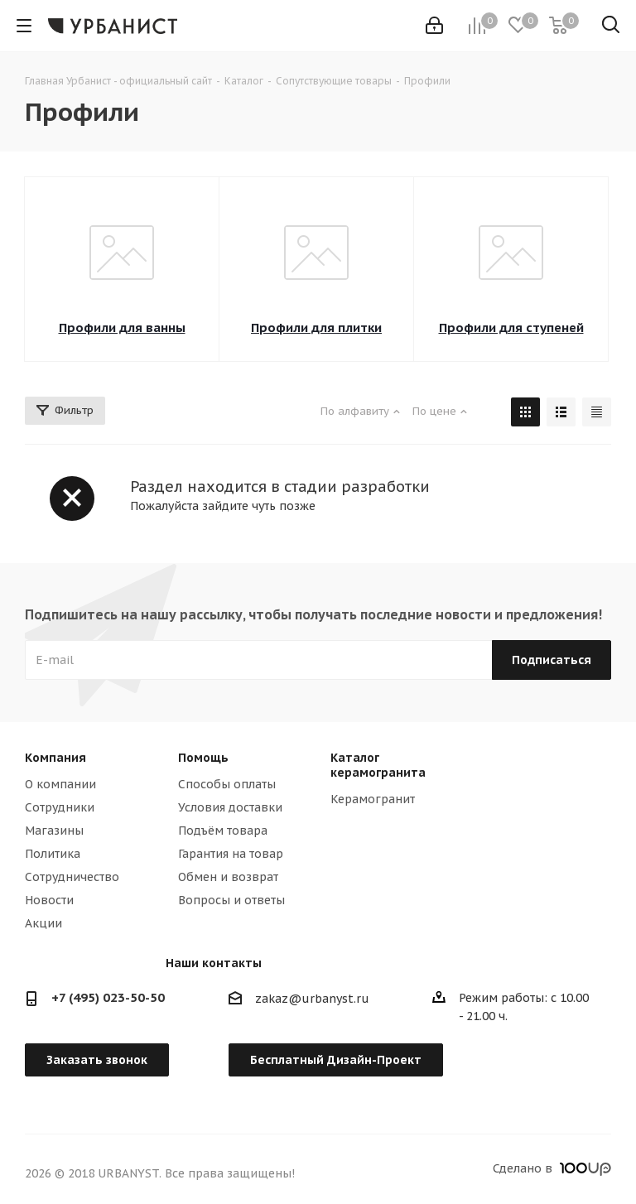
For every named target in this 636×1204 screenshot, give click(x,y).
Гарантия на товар (230, 853)
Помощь (203, 757)
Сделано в (552, 1168)
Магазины (54, 830)
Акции (43, 923)
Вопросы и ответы (231, 900)
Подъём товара (222, 830)
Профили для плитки (316, 327)
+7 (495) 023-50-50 (108, 997)
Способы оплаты (227, 784)
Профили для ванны (122, 327)
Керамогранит (372, 799)
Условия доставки (230, 807)
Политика (52, 853)
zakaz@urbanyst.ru (312, 998)
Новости (49, 900)
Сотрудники (59, 807)
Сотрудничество (72, 876)
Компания (55, 757)
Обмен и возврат (228, 876)
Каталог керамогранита (378, 765)
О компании (60, 784)
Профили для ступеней (511, 327)
